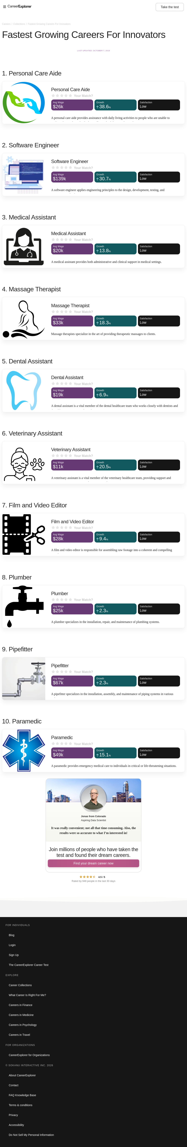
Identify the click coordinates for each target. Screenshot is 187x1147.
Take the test (170, 7)
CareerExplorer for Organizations (29, 1055)
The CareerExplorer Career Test (28, 964)
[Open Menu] (79, 7)
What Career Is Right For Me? (27, 995)
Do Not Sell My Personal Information (31, 1134)
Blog (11, 935)
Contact (13, 1085)
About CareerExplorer (22, 1075)
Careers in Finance (20, 1005)
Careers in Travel (19, 1034)
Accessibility (16, 1125)
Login (12, 945)
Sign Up (14, 955)
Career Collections (20, 985)
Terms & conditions (20, 1105)
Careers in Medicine (21, 1015)
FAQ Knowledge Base (22, 1095)
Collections (19, 24)
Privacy (13, 1115)
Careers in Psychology (23, 1024)
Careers (6, 24)
